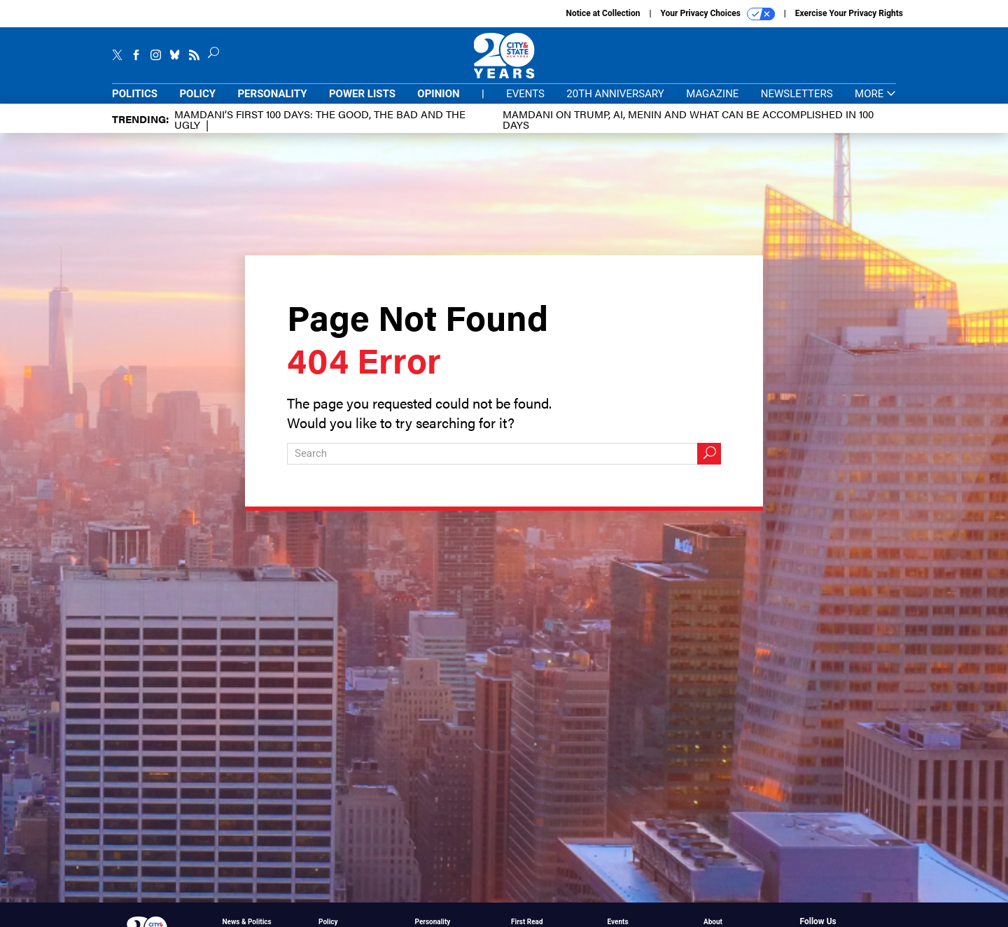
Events (525, 93)
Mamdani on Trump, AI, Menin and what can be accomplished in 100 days (688, 119)
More (875, 94)
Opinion (438, 93)
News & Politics (247, 922)
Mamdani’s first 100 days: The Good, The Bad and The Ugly (319, 119)
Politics (135, 93)
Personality (272, 93)
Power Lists (362, 93)
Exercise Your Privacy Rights (849, 13)
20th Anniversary (615, 93)
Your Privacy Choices (718, 14)
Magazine (712, 93)
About (713, 922)
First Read (527, 922)
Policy (197, 93)
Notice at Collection (603, 13)
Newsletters (797, 93)
